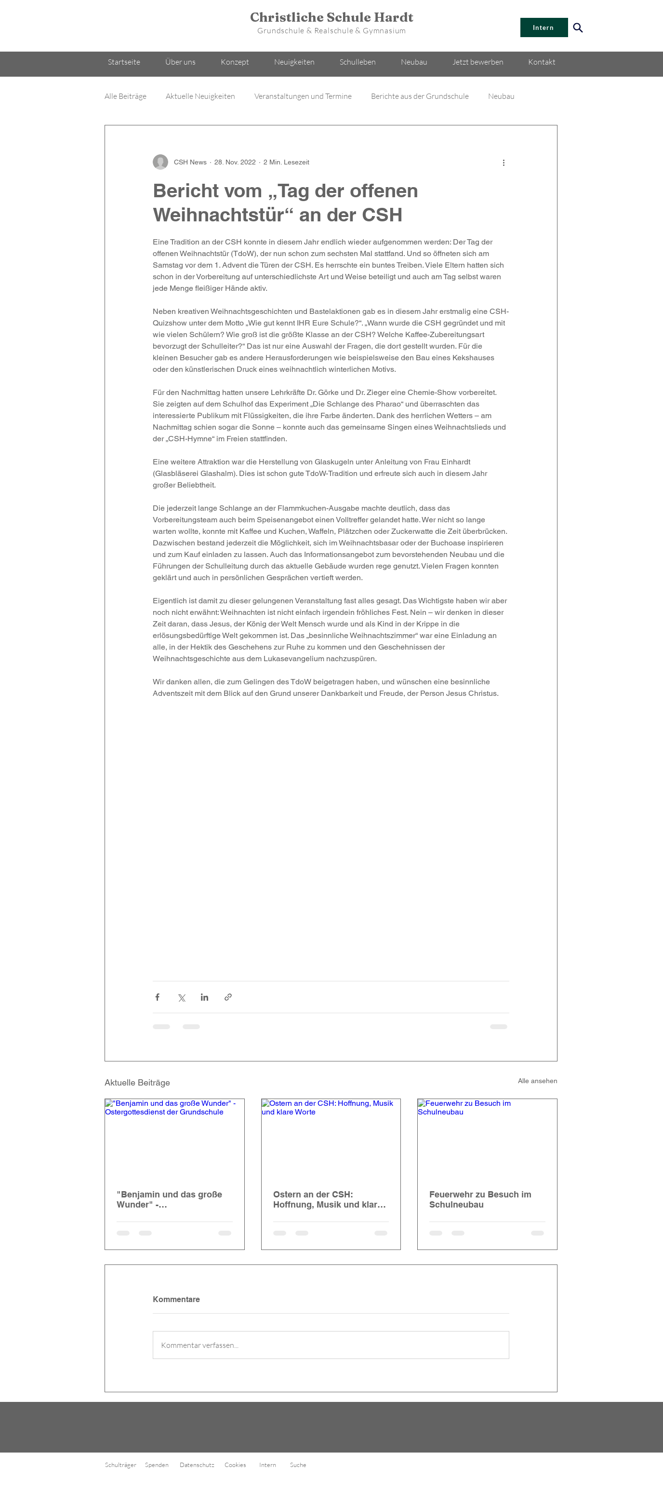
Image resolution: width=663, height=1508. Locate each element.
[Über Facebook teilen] (157, 997)
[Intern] (544, 27)
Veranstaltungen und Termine (303, 96)
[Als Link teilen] (228, 997)
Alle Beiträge (125, 96)
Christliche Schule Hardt (331, 17)
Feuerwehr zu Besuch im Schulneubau (480, 1199)
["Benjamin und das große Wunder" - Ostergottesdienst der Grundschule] (174, 1138)
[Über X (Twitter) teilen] (181, 997)
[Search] (578, 27)
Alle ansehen (537, 1081)
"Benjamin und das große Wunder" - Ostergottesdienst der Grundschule (169, 1199)
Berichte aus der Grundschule (420, 96)
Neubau (501, 96)
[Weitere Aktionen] (503, 162)
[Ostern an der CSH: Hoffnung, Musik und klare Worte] (331, 1138)
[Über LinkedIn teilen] (204, 997)
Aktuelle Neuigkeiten (200, 96)
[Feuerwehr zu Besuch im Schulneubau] (487, 1138)
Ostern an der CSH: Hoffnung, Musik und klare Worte (327, 1199)
